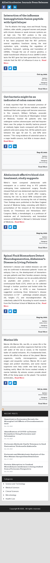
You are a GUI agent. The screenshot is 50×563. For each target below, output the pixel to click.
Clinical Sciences (12, 491)
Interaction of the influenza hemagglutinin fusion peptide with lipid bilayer (23, 19)
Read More (42, 89)
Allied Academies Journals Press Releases (25, 2)
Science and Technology (15, 484)
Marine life (11, 339)
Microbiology (43, 84)
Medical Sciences (12, 487)
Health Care (10, 499)
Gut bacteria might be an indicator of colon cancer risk (22, 98)
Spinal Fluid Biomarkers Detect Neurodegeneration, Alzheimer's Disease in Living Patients (24, 259)
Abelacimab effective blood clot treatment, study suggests (24, 176)
